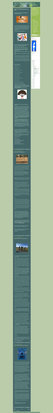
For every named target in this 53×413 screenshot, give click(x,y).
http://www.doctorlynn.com (18, 340)
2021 (33, 65)
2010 (33, 87)
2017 (33, 81)
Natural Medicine (35, 29)
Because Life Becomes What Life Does (23, 3)
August (34, 76)
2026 (33, 61)
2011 (33, 86)
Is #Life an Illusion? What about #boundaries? (21, 345)
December (34, 66)
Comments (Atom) (18, 410)
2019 (33, 79)
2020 (33, 78)
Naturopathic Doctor (35, 30)
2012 (33, 85)
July (33, 77)
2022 (33, 64)
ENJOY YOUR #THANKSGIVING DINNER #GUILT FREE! (36, 69)
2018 (33, 80)
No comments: (26, 235)
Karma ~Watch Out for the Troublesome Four (21, 238)
